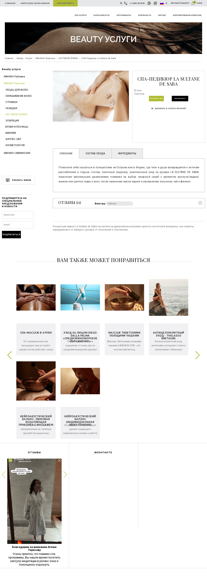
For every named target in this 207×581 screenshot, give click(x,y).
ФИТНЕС (162, 15)
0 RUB (196, 3)
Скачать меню (21, 180)
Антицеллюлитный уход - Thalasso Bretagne (168, 340)
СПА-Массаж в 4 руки (36, 337)
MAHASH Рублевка (17, 76)
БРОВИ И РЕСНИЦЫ (19, 126)
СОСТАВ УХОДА (97, 153)
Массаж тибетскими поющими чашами (124, 339)
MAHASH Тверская (45, 58)
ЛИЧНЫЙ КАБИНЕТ (180, 3)
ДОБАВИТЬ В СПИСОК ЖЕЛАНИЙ (166, 111)
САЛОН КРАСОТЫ (101, 15)
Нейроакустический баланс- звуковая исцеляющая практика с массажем (36, 425)
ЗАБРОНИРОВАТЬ (183, 99)
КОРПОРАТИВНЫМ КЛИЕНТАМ (187, 15)
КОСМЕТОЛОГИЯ (17, 145)
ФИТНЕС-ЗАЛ (16, 139)
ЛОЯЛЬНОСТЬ (144, 15)
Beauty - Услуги (24, 58)
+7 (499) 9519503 (134, 3)
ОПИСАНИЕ (67, 153)
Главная (9, 58)
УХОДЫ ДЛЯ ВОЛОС (19, 89)
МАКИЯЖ (13, 132)
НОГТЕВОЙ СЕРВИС (68, 58)
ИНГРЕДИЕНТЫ (129, 153)
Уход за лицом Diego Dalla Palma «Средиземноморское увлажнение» (80, 341)
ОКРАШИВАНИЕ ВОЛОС (21, 96)
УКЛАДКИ (14, 108)
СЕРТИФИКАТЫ (123, 15)
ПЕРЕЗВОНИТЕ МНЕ (151, 99)
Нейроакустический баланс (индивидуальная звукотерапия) (80, 425)
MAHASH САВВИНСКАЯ (20, 153)
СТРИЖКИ (14, 102)
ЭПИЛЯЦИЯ (15, 120)
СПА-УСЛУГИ (81, 15)
